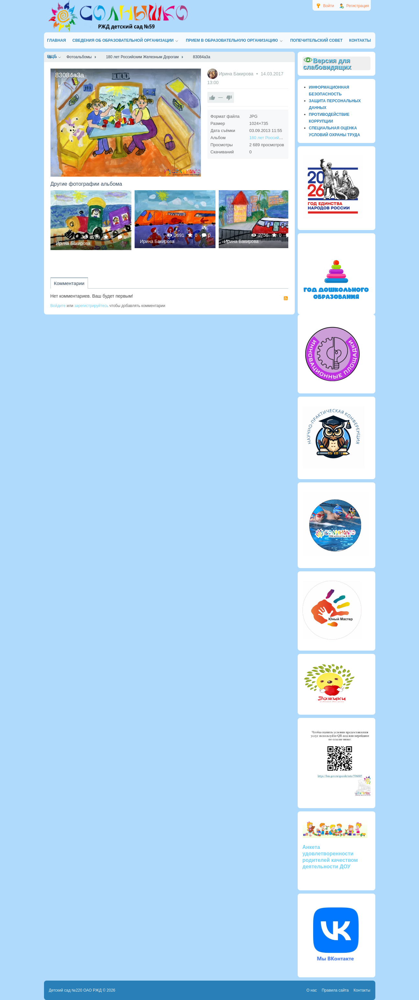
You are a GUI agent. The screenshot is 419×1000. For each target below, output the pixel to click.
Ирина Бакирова (237, 73)
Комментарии (69, 283)
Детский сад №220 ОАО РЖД (75, 990)
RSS (285, 298)
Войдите (58, 305)
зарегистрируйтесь (91, 305)
